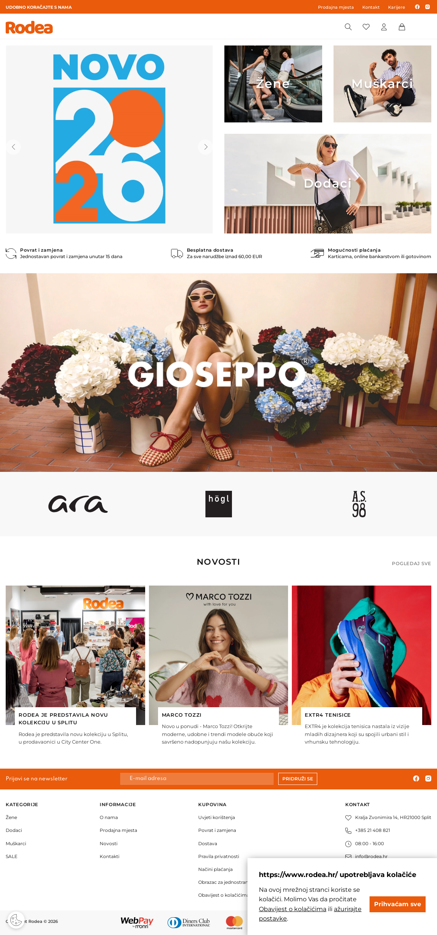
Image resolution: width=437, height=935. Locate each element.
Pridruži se (297, 779)
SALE (11, 856)
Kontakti (109, 856)
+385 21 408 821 (367, 830)
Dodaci (14, 830)
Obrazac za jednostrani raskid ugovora (241, 882)
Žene (11, 817)
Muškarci (16, 843)
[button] (13, 147)
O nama (109, 817)
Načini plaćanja (215, 869)
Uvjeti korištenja (216, 817)
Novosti (108, 843)
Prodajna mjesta (336, 7)
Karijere (396, 7)
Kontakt (371, 7)
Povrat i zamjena (217, 830)
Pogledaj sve (411, 563)
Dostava (207, 843)
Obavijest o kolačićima (223, 895)
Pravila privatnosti (218, 856)
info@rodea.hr (366, 856)
